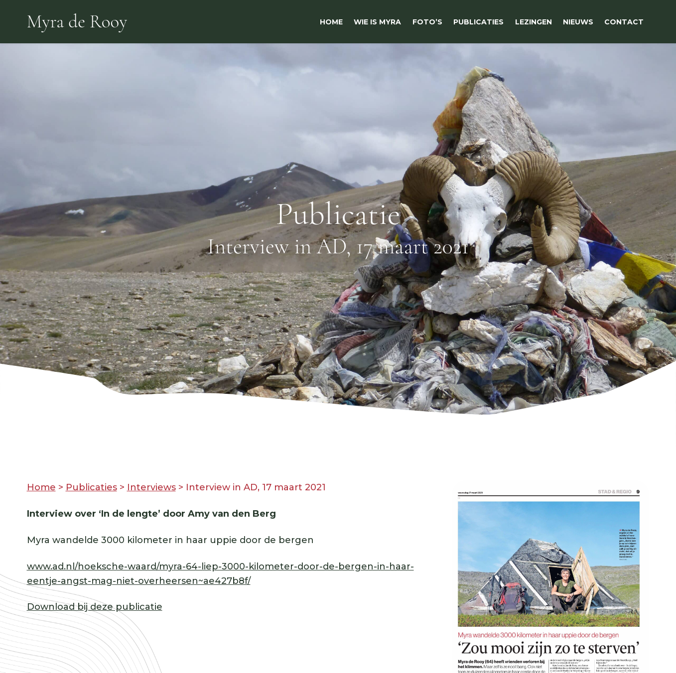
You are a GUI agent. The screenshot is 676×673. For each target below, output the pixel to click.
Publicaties (91, 487)
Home (41, 487)
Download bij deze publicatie (94, 606)
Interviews (151, 487)
